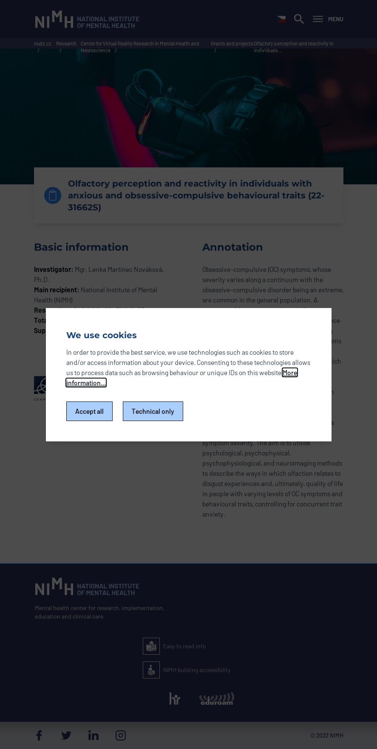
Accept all (89, 411)
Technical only (153, 411)
